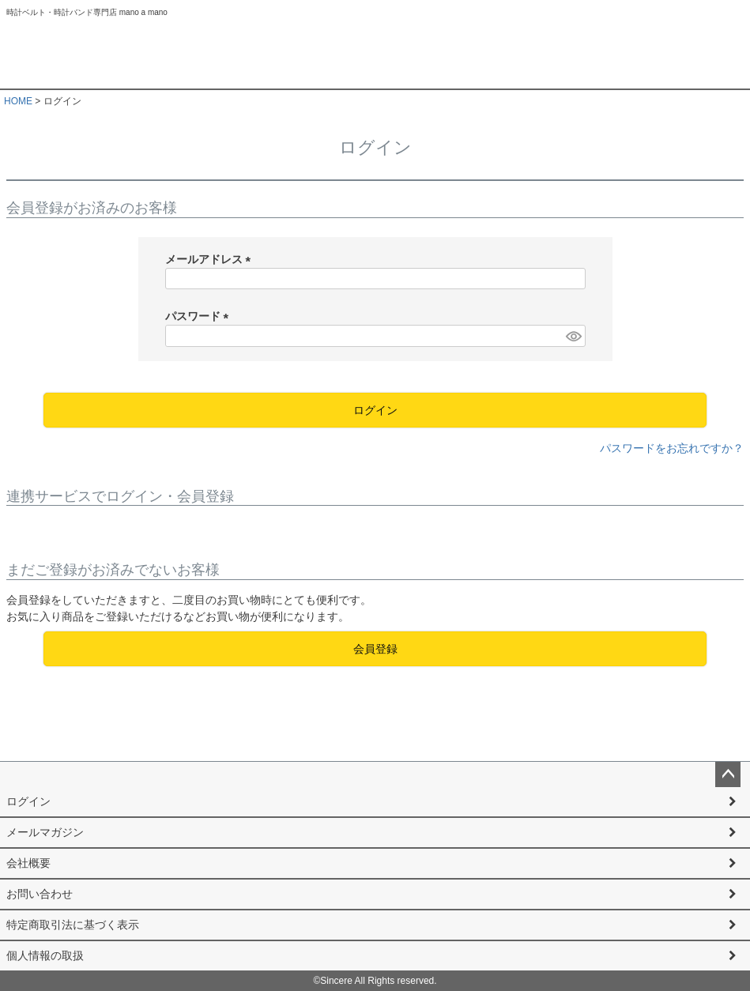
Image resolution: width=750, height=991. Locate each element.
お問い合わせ (39, 893)
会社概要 (28, 863)
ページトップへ (728, 774)
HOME (18, 101)
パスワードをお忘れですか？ (672, 448)
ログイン (28, 801)
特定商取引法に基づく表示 (72, 924)
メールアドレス (211, 259)
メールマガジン (45, 832)
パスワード (200, 316)
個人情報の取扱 (45, 955)
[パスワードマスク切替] (573, 336)
